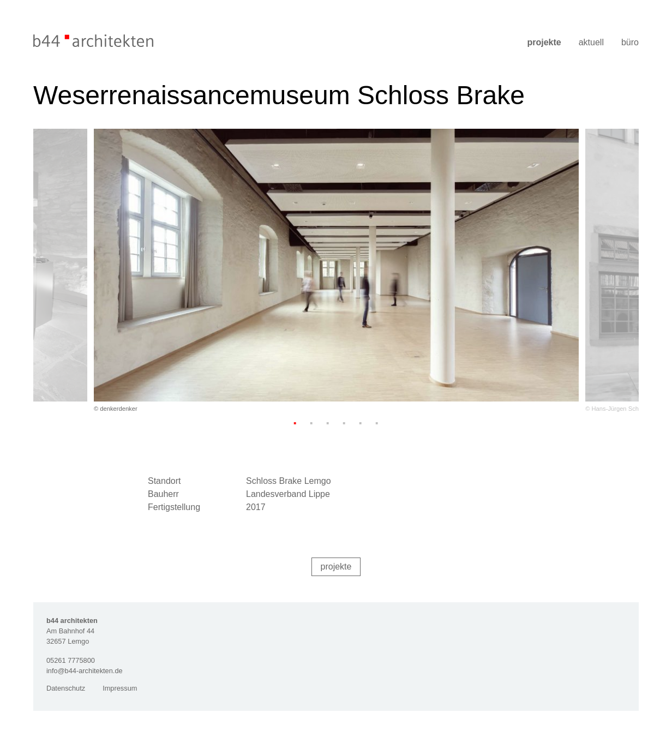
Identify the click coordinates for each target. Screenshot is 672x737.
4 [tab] (344, 422)
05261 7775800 (70, 660)
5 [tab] (360, 422)
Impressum (120, 688)
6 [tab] (376, 422)
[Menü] (632, 29)
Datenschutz (65, 688)
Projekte (544, 42)
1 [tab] (295, 422)
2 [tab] (311, 422)
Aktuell (591, 42)
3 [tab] (327, 422)
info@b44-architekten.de (84, 671)
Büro (630, 42)
